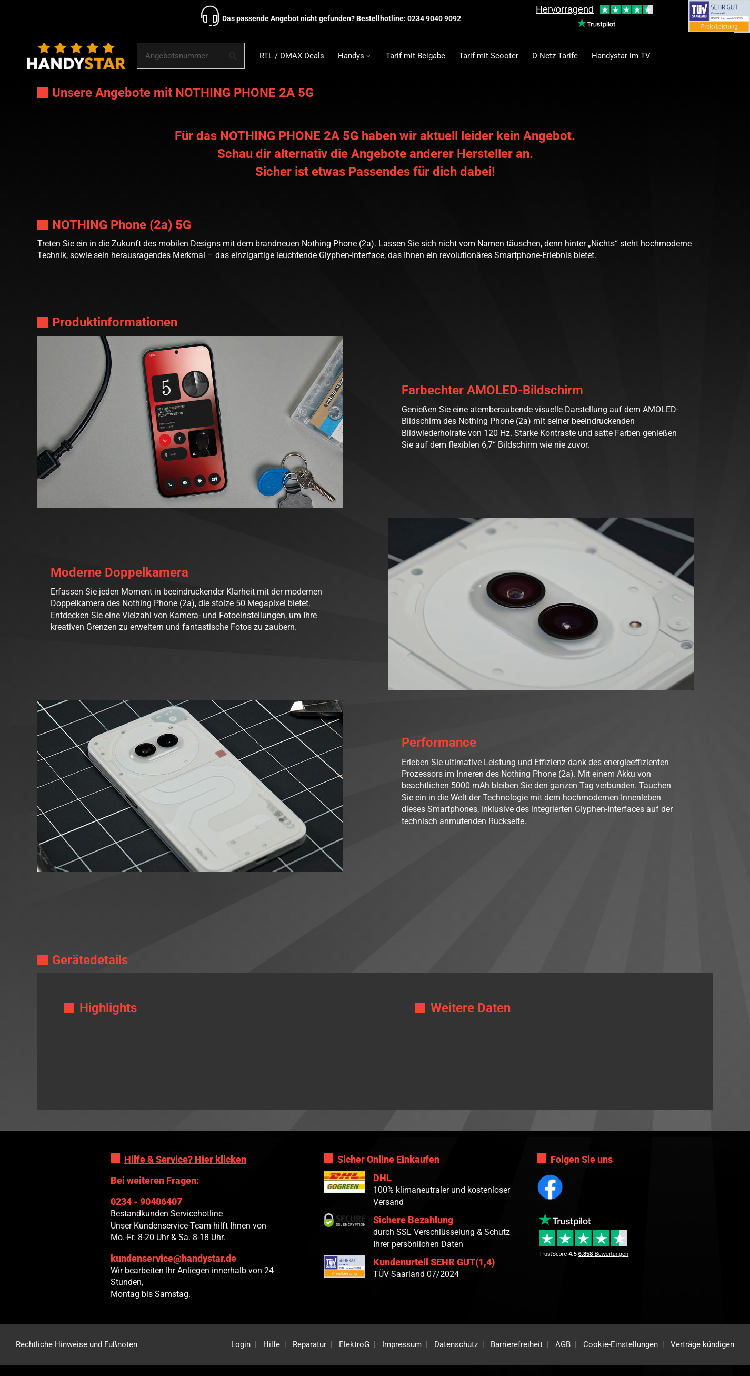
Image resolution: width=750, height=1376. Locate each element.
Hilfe (271, 1344)
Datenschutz (456, 1344)
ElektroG (354, 1344)
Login (241, 1344)
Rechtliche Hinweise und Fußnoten (76, 1344)
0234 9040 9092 (434, 18)
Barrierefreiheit (517, 1344)
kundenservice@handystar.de (173, 1258)
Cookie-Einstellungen (620, 1344)
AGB (563, 1344)
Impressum (402, 1344)
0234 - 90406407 (146, 1201)
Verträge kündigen (702, 1344)
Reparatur (309, 1344)
